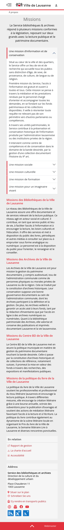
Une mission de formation (24, 179)
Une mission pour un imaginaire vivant (28, 188)
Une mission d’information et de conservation (28, 53)
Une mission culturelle (22, 172)
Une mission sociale (21, 164)
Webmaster (50, 525)
